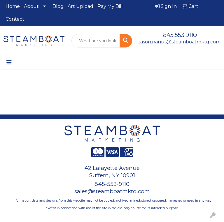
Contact (15, 19)
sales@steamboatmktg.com (112, 191)
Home (13, 6)
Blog (58, 6)
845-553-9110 (112, 184)
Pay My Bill (110, 6)
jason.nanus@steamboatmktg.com (179, 42)
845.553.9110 (180, 34)
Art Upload (80, 6)
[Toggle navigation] (9, 62)
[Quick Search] (95, 40)
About (31, 6)
